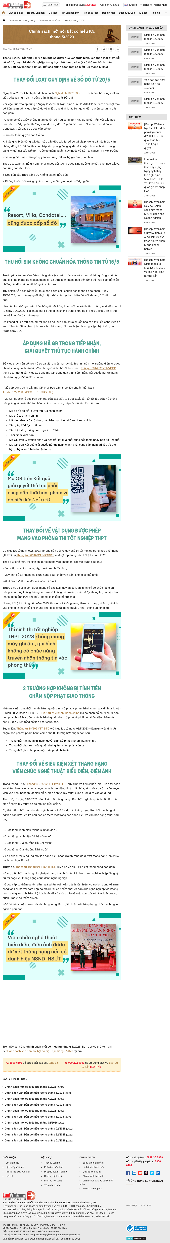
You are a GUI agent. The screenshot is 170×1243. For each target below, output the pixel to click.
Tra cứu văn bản (36, 12)
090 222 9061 (75, 1062)
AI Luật (143, 12)
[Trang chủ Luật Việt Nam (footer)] (19, 1199)
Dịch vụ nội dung (53, 1180)
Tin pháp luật (91, 12)
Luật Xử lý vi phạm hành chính (60, 713)
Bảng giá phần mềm (93, 1162)
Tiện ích (155, 12)
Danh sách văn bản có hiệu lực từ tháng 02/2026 (39, 1128)
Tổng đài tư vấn (52, 1185)
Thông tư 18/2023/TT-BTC (32, 728)
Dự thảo (53, 12)
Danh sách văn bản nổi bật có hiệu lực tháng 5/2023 (40, 1051)
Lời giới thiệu (12, 1162)
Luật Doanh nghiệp (34, 1238)
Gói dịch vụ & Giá (109, 4)
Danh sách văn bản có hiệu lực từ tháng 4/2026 (38, 1104)
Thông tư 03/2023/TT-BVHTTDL (47, 784)
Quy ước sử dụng (92, 1171)
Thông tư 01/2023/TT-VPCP (98, 368)
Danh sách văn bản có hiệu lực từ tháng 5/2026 (38, 1092)
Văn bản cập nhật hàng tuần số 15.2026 (154, 83)
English (131, 4)
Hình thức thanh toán (93, 1167)
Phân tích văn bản (53, 1167)
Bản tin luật (108, 12)
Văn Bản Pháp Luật (13, 1238)
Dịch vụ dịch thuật (53, 1176)
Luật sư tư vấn (127, 12)
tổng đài (53, 1062)
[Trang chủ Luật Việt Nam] (17, 5)
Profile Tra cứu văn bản (18, 1171)
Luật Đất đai (52, 1238)
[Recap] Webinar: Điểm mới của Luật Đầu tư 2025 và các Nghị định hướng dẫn (154, 267)
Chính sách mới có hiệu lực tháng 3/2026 (34, 1110)
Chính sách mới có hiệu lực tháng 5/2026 (34, 1086)
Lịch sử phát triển (15, 1167)
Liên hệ (9, 1176)
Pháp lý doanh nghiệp (55, 1171)
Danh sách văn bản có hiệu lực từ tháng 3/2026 (38, 1116)
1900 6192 (14, 1062)
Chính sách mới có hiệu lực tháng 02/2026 (35, 1122)
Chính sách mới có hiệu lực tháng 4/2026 (34, 1098)
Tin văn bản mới (70, 12)
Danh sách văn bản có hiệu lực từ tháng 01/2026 (39, 1140)
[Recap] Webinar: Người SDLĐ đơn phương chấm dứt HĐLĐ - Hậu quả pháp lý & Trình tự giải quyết (154, 136)
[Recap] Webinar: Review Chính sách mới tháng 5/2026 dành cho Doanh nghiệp (154, 210)
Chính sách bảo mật (93, 1176)
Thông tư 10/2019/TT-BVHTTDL (36, 867)
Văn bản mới (16, 12)
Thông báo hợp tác (92, 1188)
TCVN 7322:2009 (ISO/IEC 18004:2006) (28, 392)
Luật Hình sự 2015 (70, 1238)
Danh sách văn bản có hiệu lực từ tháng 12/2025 (39, 1134)
